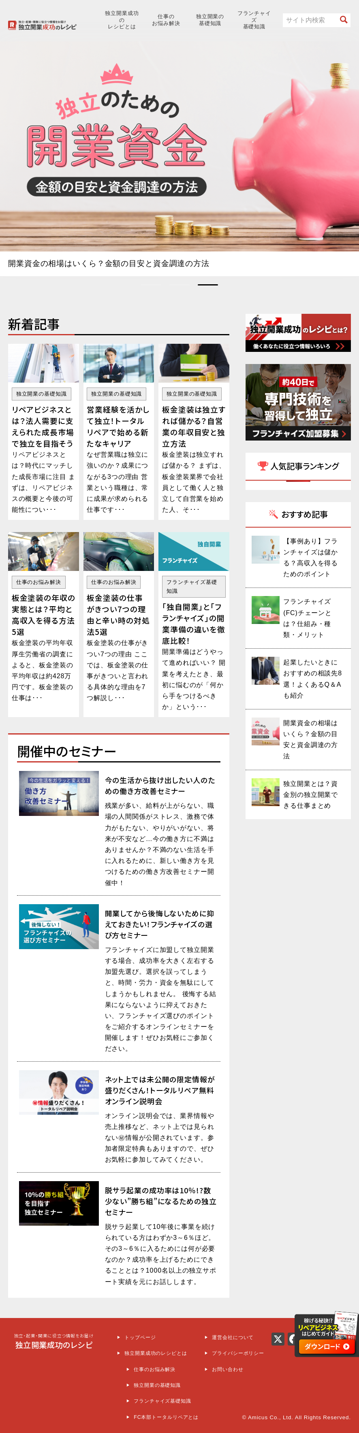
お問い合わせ (227, 1368)
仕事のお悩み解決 (166, 19)
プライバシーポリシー (238, 1352)
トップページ (140, 1336)
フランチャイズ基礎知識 (254, 20)
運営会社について (233, 1336)
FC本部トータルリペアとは (166, 1416)
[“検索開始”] (344, 20)
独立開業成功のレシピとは (122, 20)
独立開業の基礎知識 (210, 19)
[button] (151, 284)
